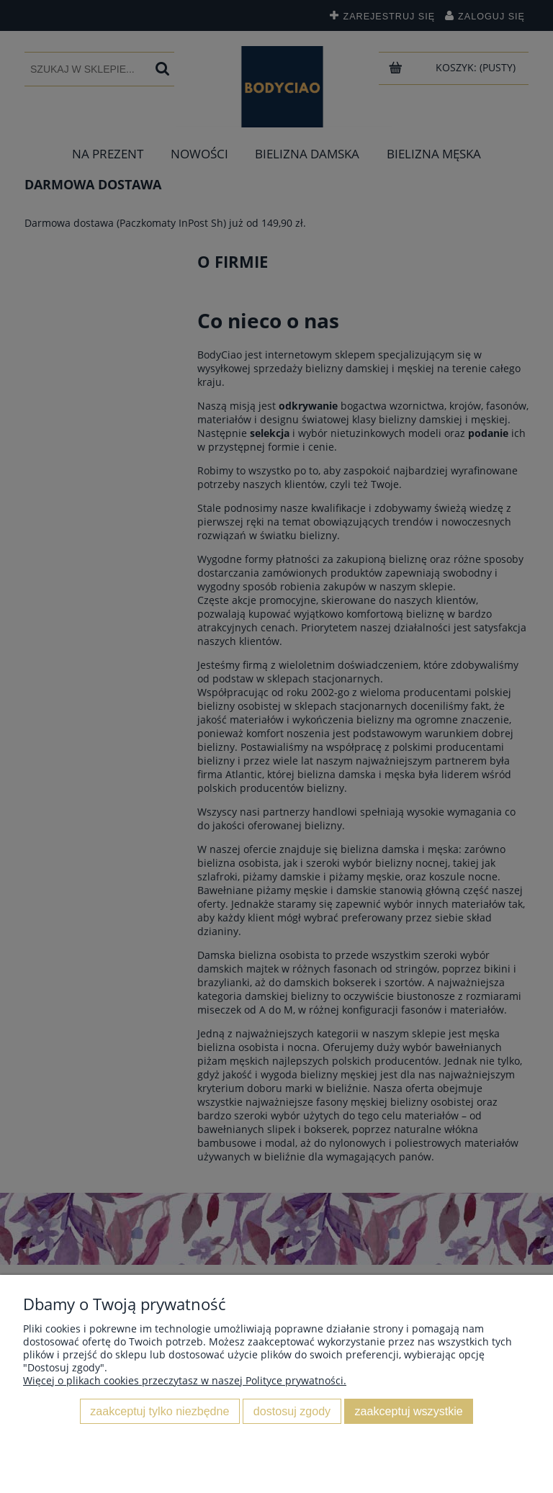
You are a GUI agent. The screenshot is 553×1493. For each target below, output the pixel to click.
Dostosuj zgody (292, 1410)
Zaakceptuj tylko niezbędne (159, 1410)
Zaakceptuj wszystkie (409, 1410)
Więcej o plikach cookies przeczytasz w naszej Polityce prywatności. (184, 1380)
